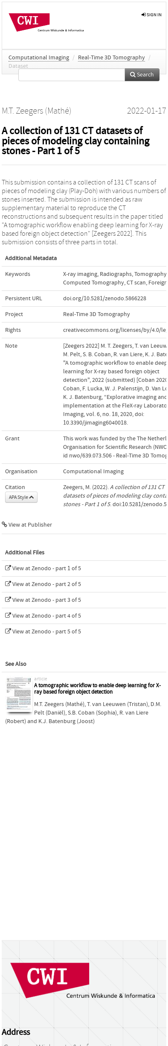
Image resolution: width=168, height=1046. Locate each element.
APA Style (21, 497)
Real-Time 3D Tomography (111, 57)
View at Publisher (27, 525)
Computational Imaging (39, 57)
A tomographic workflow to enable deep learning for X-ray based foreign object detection (97, 689)
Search (142, 74)
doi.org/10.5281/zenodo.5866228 (104, 298)
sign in (152, 15)
